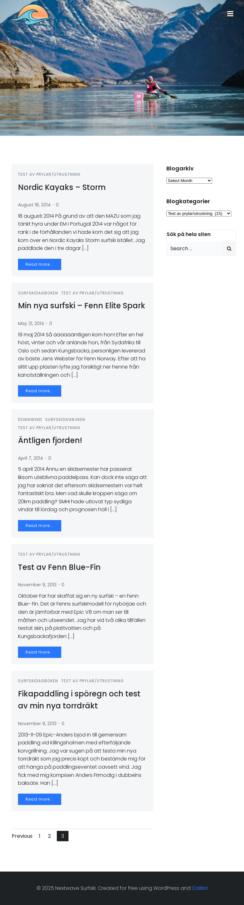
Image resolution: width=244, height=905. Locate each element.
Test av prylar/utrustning (49, 174)
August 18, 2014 (34, 205)
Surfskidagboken (38, 293)
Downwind (30, 419)
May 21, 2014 (31, 323)
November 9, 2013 (37, 585)
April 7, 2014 (30, 458)
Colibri (200, 888)
